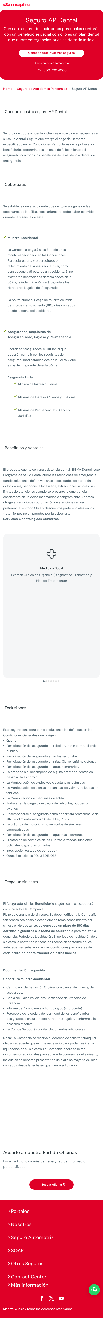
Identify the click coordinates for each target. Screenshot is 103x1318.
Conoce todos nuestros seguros (51, 53)
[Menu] (97, 5)
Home (7, 89)
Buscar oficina (51, 1185)
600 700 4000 (55, 70)
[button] (44, 681)
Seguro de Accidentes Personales (42, 89)
